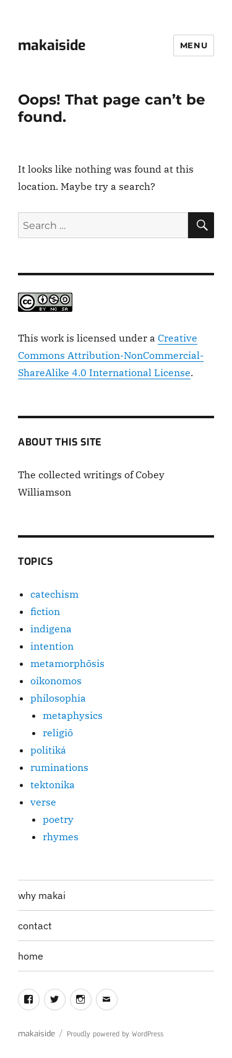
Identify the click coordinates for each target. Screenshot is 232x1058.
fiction (45, 611)
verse (43, 802)
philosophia (58, 698)
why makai (42, 895)
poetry (58, 819)
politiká (48, 750)
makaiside (51, 45)
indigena (51, 628)
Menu (193, 45)
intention (52, 646)
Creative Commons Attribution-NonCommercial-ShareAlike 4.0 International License (111, 355)
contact (35, 925)
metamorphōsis (67, 663)
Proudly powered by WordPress (115, 1034)
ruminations (59, 767)
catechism (54, 594)
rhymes (61, 836)
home (30, 956)
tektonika (52, 784)
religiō (58, 732)
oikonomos (56, 680)
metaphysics (73, 715)
